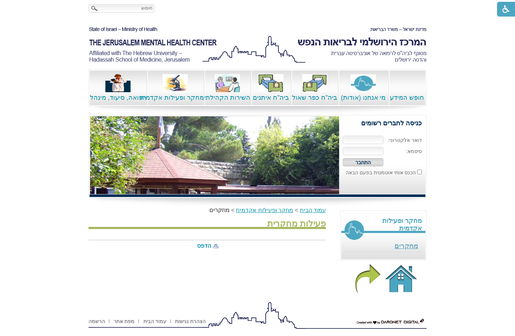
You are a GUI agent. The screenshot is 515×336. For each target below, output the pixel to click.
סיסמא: (414, 151)
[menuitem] (383, 246)
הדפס (204, 246)
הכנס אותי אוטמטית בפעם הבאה (381, 172)
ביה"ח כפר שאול (314, 87)
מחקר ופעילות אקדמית (175, 87)
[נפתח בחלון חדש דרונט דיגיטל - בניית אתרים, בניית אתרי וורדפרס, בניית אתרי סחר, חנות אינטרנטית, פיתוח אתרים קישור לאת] (391, 321)
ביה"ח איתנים (271, 87)
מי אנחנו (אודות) (363, 87)
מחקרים (406, 246)
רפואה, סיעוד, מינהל (118, 87)
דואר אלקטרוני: (405, 140)
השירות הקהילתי (227, 87)
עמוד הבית (313, 210)
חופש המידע (407, 87)
